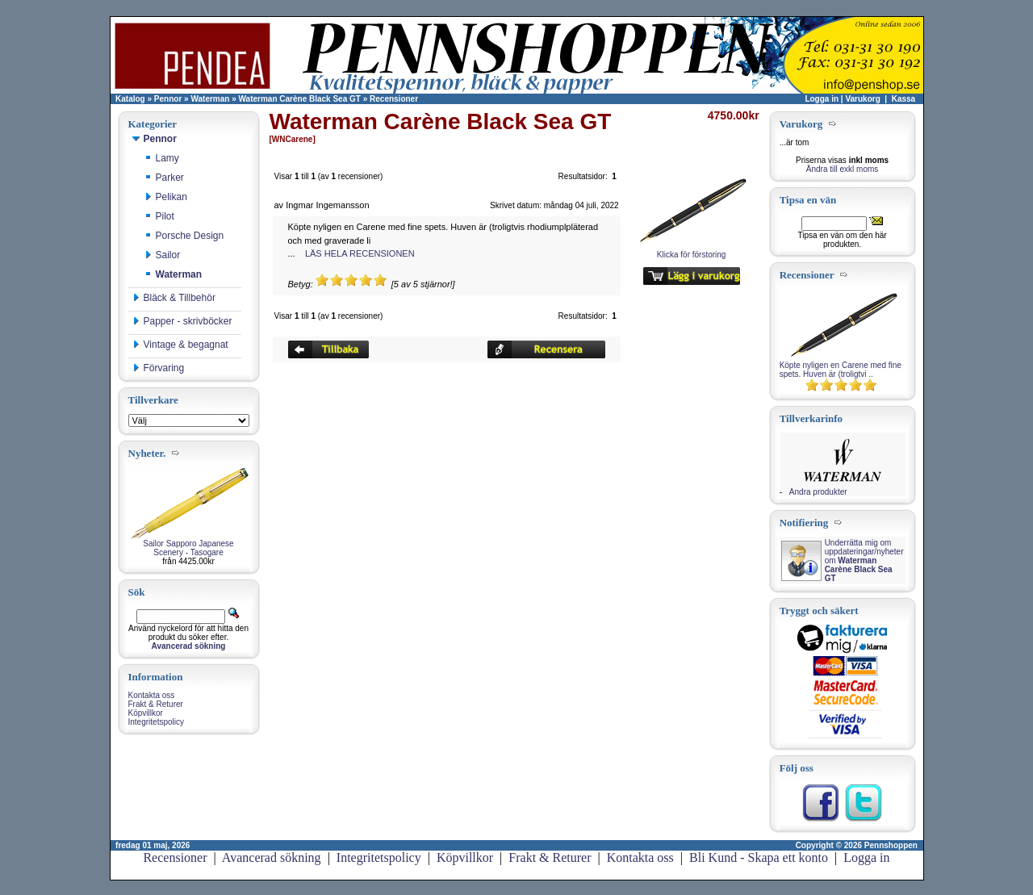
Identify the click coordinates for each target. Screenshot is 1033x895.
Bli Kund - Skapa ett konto (758, 857)
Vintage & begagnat (180, 344)
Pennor (168, 98)
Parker (164, 177)
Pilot (159, 216)
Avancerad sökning (271, 857)
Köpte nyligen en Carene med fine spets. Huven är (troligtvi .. (840, 369)
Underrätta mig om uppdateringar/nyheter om (864, 560)
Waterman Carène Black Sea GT (300, 98)
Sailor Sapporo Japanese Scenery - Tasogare (188, 548)
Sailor (162, 255)
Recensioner (394, 98)
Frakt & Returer (155, 704)
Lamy (161, 158)
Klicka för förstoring (691, 251)
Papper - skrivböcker (182, 321)
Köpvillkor (145, 713)
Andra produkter (818, 491)
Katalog (130, 98)
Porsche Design (184, 235)
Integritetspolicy (156, 721)
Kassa (903, 98)
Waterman (209, 98)
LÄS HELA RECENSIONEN (360, 253)
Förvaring (158, 368)
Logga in (822, 98)
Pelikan (165, 197)
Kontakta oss (151, 695)
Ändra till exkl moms (842, 169)
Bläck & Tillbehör (173, 297)
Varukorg (862, 98)
